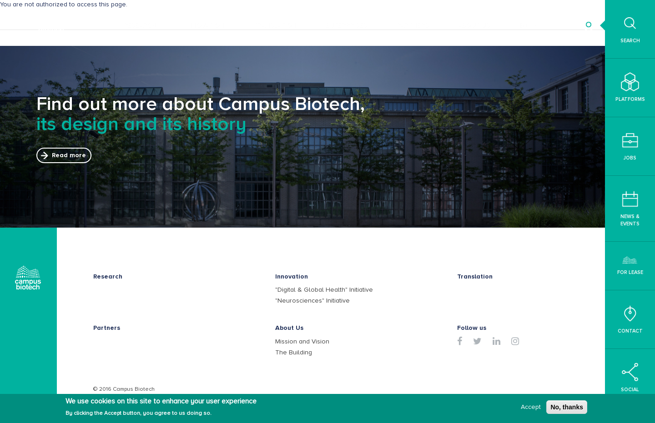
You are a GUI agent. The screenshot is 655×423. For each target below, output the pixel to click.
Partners (412, 25)
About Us (474, 25)
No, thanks (566, 408)
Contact (630, 319)
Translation (274, 25)
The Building (293, 352)
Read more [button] (69, 155)
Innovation (204, 25)
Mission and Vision (302, 341)
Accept (531, 408)
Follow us (471, 327)
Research (139, 25)
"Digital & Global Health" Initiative (324, 290)
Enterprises (346, 25)
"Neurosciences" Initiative (312, 300)
